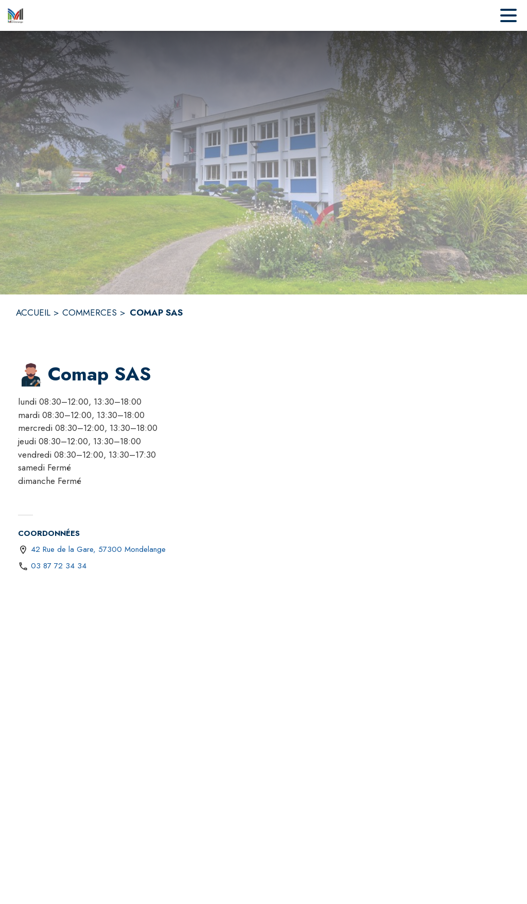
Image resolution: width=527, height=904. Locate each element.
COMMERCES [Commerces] (89, 312)
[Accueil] (15, 15)
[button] (31, 375)
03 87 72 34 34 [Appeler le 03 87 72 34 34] (58, 565)
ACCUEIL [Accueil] (33, 312)
